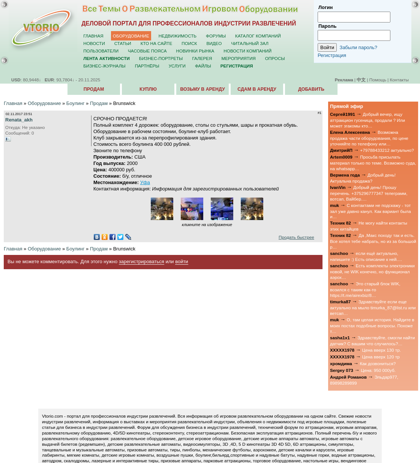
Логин (325, 7)
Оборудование (131, 35)
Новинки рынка (195, 50)
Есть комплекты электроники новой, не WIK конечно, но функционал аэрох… (372, 271)
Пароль (327, 26)
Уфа (145, 182)
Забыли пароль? (358, 47)
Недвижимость (177, 35)
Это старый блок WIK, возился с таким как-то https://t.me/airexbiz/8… (365, 289)
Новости (94, 43)
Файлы (203, 65)
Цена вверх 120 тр (381, 356)
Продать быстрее (296, 237)
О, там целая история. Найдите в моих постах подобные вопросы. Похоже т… (372, 325)
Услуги (177, 65)
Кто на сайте (156, 43)
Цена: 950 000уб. (378, 370)
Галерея (202, 58)
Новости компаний (248, 50)
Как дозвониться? (378, 363)
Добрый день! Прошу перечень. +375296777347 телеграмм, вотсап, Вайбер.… (368, 193)
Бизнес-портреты (161, 58)
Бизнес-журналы (104, 65)
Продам (94, 89)
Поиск (189, 43)
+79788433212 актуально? (387, 150)
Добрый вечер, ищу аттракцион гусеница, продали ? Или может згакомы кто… (367, 120)
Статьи (122, 43)
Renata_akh (19, 120)
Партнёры (147, 65)
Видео (214, 43)
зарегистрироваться (141, 261)
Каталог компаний (258, 35)
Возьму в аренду (202, 89)
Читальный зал (249, 43)
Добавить (311, 89)
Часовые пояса (147, 50)
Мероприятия (239, 58)
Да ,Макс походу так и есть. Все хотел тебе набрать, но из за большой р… (373, 241)
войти (181, 261)
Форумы (216, 35)
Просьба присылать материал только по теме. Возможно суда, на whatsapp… (373, 162)
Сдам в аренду (256, 89)
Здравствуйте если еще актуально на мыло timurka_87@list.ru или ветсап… (373, 307)
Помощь (377, 79)
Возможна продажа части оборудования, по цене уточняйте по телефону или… (369, 138)
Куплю (148, 89)
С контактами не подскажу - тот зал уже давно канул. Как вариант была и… (370, 211)
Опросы (275, 58)
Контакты (399, 79)
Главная (93, 35)
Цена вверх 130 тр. (381, 350)
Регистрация (332, 55)
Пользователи (100, 50)
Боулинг (75, 103)
